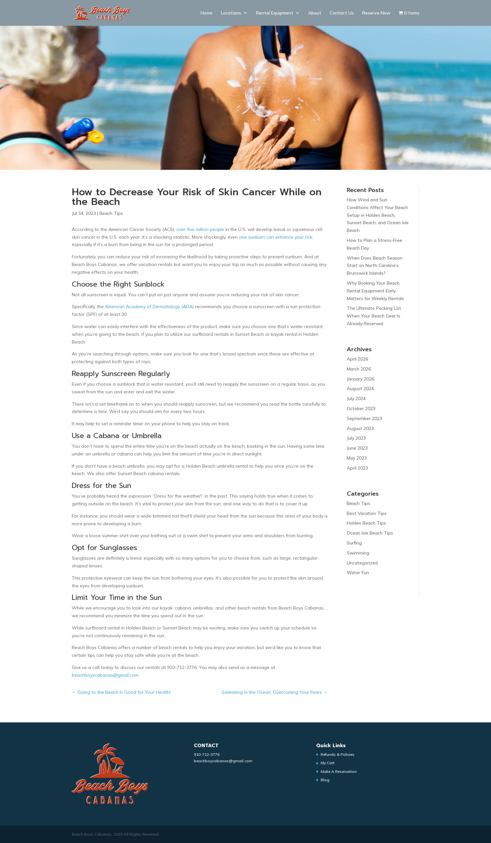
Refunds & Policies (337, 754)
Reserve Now (376, 13)
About (314, 13)
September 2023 (364, 418)
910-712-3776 (207, 754)
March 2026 (359, 369)
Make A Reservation (339, 771)
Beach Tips (111, 213)
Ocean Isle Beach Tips (370, 533)
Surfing (354, 543)
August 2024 (360, 388)
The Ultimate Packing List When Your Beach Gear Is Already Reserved (374, 315)
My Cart (328, 762)
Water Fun (358, 572)
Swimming (358, 553)
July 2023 (356, 438)
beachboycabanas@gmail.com (223, 760)
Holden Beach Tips (366, 523)
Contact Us (342, 13)
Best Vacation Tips (367, 513)
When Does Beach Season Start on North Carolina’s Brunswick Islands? (374, 265)
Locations (231, 13)
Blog (325, 779)
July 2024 (356, 398)
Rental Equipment (274, 13)
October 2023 (361, 408)
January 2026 (360, 379)
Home (206, 13)
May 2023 (357, 458)
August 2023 (360, 428)
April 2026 (357, 359)
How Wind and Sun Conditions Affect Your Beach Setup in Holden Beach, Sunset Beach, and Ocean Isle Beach (378, 215)
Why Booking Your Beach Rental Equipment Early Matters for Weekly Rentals (375, 290)
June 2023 (357, 448)
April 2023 (357, 468)
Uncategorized (362, 563)
